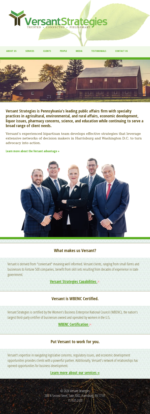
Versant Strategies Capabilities (73, 281)
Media (79, 51)
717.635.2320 (75, 400)
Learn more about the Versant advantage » (32, 151)
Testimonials (98, 51)
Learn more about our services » (75, 372)
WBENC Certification (73, 324)
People (63, 51)
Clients (47, 51)
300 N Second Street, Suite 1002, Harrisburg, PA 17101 (75, 395)
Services (29, 51)
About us (11, 51)
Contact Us (121, 51)
